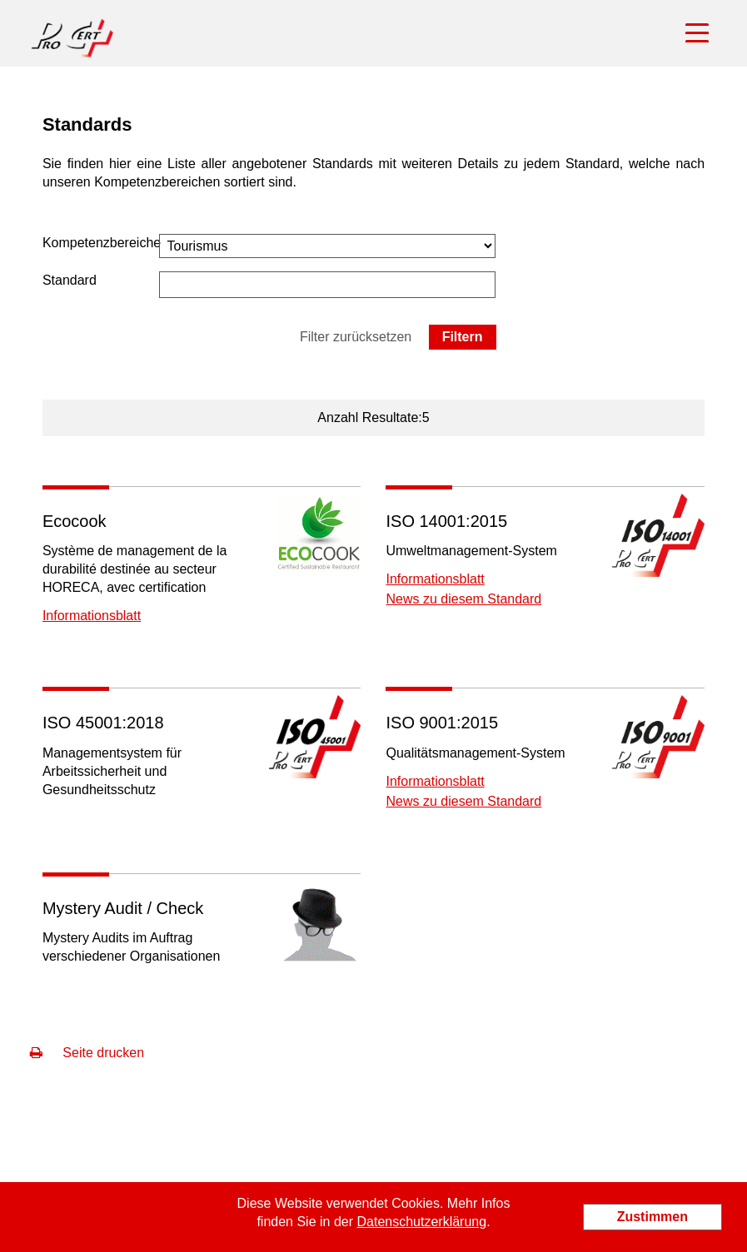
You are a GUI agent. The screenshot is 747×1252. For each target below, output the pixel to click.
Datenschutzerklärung (421, 1222)
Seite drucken (87, 1053)
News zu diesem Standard (463, 599)
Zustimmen (652, 1217)
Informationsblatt (91, 616)
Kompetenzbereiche (101, 243)
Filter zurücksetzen (355, 337)
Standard (69, 280)
